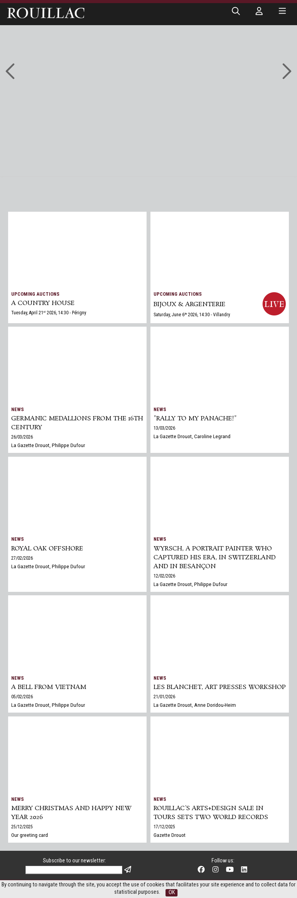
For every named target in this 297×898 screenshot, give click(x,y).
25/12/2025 (22, 826)
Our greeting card (29, 835)
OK (172, 892)
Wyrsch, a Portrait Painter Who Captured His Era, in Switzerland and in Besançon (215, 557)
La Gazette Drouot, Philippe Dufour (48, 445)
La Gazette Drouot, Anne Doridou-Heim (195, 705)
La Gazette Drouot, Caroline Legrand (192, 436)
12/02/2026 (164, 576)
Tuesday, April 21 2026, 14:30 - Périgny (48, 312)
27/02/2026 (22, 558)
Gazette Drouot (170, 835)
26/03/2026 (22, 437)
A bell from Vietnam (48, 687)
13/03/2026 (164, 428)
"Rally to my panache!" (195, 418)
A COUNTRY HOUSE (43, 303)
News (17, 409)
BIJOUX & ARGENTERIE (189, 304)
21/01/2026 (164, 696)
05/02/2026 (22, 696)
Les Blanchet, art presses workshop (220, 687)
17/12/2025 (164, 826)
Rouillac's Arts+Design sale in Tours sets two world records (211, 813)
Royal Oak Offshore (47, 548)
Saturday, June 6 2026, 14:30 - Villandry (192, 314)
